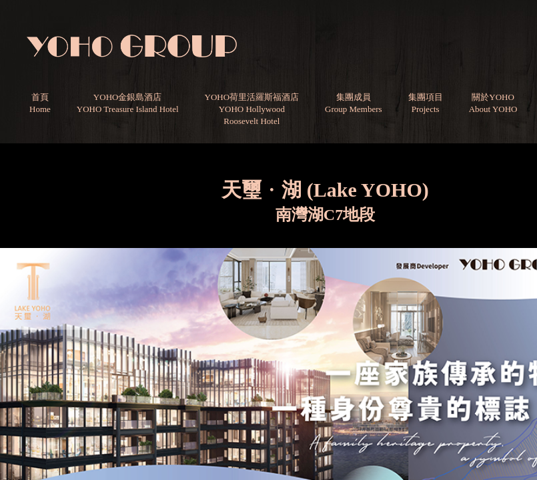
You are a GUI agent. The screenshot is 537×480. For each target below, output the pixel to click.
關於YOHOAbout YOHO (493, 103)
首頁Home (40, 103)
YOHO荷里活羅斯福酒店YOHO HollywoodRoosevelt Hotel (252, 109)
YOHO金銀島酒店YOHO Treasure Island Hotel (128, 103)
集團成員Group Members (353, 103)
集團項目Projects (425, 103)
